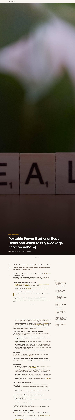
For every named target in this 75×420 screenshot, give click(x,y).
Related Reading (59, 345)
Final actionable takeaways (59, 340)
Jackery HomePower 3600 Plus (21, 286)
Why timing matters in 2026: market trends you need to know (60, 306)
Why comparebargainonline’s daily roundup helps (60, 342)
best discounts (33, 369)
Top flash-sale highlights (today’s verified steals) (61, 303)
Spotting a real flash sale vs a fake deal (60, 320)
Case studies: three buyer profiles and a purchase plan (60, 324)
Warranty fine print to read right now (60, 334)
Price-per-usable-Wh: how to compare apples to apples (60, 317)
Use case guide (59, 313)
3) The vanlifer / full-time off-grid (61, 330)
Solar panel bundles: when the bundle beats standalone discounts (60, 336)
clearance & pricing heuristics (45, 417)
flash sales (47, 275)
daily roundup (28, 290)
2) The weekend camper (61, 328)
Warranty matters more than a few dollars (61, 315)
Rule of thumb (59, 309)
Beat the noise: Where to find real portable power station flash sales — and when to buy (60, 300)
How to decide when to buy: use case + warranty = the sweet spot (60, 312)
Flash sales (48, 380)
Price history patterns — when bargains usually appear (60, 308)
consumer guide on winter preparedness (22, 374)
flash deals (27, 287)
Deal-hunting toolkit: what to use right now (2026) (60, 322)
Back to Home (12, 1)
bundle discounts (39, 326)
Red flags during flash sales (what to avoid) (60, 333)
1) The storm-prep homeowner (60, 327)
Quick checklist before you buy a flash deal (60, 338)
